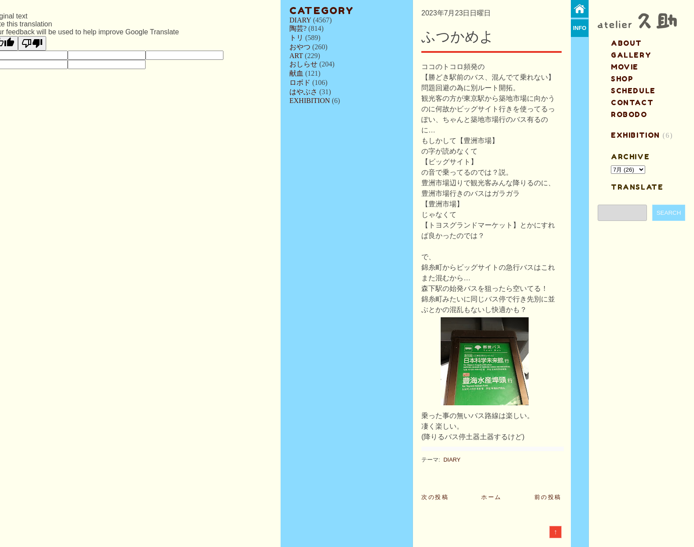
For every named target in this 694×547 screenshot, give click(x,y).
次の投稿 (435, 497)
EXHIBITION (309, 100)
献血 (296, 73)
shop (622, 78)
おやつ (299, 47)
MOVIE (625, 66)
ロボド (299, 82)
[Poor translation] (32, 43)
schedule (633, 90)
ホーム (491, 497)
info (580, 28)
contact (632, 102)
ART (296, 55)
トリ (296, 37)
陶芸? (298, 28)
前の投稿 (548, 497)
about (626, 43)
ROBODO (629, 114)
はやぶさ (303, 91)
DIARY (300, 20)
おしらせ (303, 64)
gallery (631, 55)
